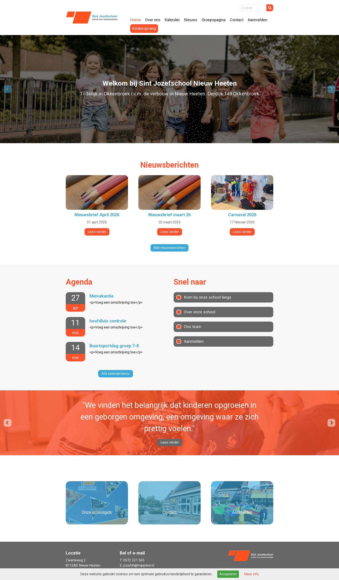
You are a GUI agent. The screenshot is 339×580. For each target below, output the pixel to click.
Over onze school (200, 312)
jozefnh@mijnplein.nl (138, 565)
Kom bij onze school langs (209, 297)
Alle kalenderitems (115, 374)
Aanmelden (194, 341)
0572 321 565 (133, 560)
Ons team (193, 326)
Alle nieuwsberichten (169, 248)
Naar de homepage (92, 17)
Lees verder (169, 442)
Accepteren (228, 574)
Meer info (251, 574)
